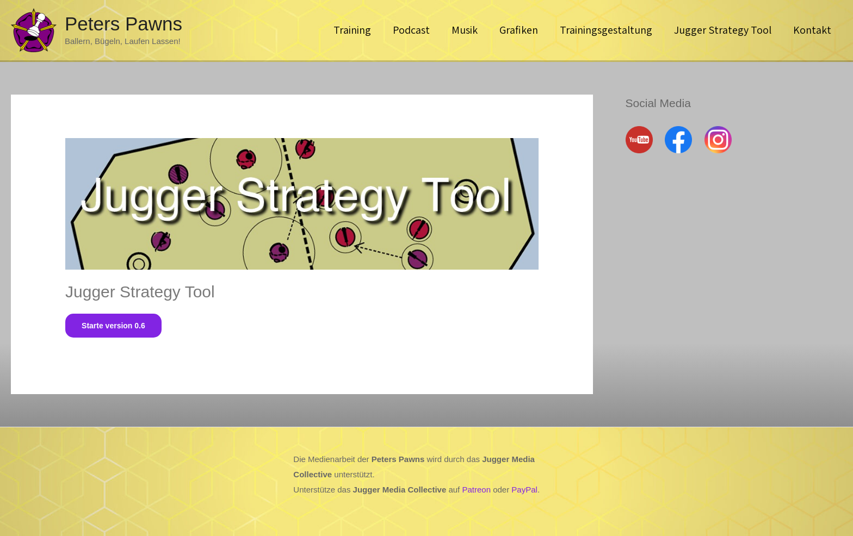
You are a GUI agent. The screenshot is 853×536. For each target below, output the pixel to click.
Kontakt (812, 30)
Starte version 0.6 (113, 325)
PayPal (524, 489)
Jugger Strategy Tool (722, 30)
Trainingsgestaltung (606, 30)
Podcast (411, 30)
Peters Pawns (123, 23)
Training (352, 30)
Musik (465, 30)
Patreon (476, 489)
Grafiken (518, 30)
